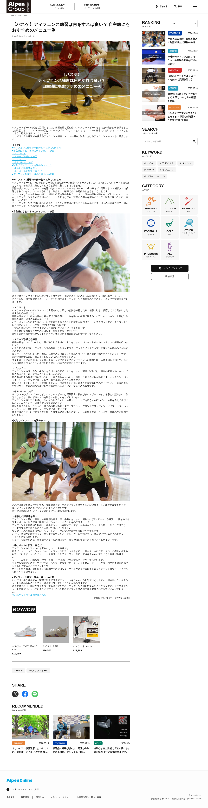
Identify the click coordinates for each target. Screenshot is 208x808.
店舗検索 (163, 6)
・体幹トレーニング (22, 162)
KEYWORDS (92, 6)
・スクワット (19, 153)
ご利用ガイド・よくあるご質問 (24, 789)
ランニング (168, 169)
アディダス (168, 163)
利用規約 (40, 797)
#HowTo (15, 36)
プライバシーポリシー (60, 797)
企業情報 (10, 797)
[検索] (177, 6)
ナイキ (150, 163)
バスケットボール (156, 176)
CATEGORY (57, 7)
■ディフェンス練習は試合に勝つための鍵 (33, 174)
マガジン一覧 (22, 15)
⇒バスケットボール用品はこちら (29, 595)
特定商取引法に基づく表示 (89, 797)
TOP (12, 15)
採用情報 (25, 797)
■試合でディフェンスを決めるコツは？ (32, 165)
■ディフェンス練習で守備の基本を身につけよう (36, 147)
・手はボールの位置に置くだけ (28, 171)
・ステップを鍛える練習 (24, 156)
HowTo (150, 169)
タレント (186, 163)
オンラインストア (173, 268)
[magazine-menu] (195, 6)
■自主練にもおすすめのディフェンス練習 (33, 150)
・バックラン (19, 159)
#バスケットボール (26, 36)
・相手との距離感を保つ (24, 168)
